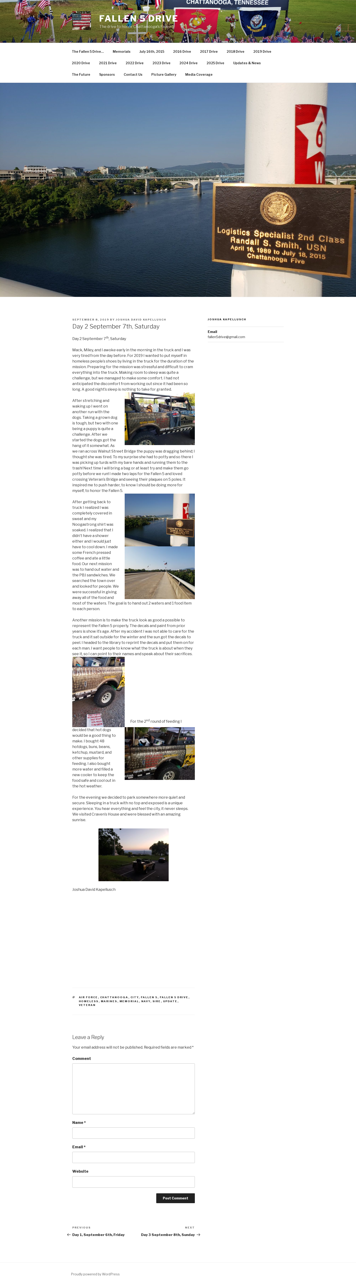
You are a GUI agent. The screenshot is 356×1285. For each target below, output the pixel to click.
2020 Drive (81, 63)
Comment (81, 1058)
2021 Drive (108, 63)
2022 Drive (135, 63)
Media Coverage (199, 74)
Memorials (122, 51)
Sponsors (107, 74)
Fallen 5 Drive (138, 18)
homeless (89, 1001)
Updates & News (247, 63)
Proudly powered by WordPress (95, 1274)
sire (157, 1001)
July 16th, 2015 (151, 51)
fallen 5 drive (174, 997)
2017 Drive (209, 51)
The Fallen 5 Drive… (88, 51)
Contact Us (133, 74)
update (170, 1001)
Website (80, 1171)
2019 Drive (262, 51)
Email (79, 1147)
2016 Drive (182, 51)
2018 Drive (235, 51)
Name (79, 1122)
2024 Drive (188, 63)
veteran (87, 1005)
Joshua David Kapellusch (141, 319)
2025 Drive (215, 63)
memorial (129, 1001)
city (135, 997)
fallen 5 (149, 997)
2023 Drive (162, 63)
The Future (81, 74)
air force (88, 997)
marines (109, 1001)
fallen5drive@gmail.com (226, 337)
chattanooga (114, 997)
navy (145, 1001)
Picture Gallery (163, 74)
